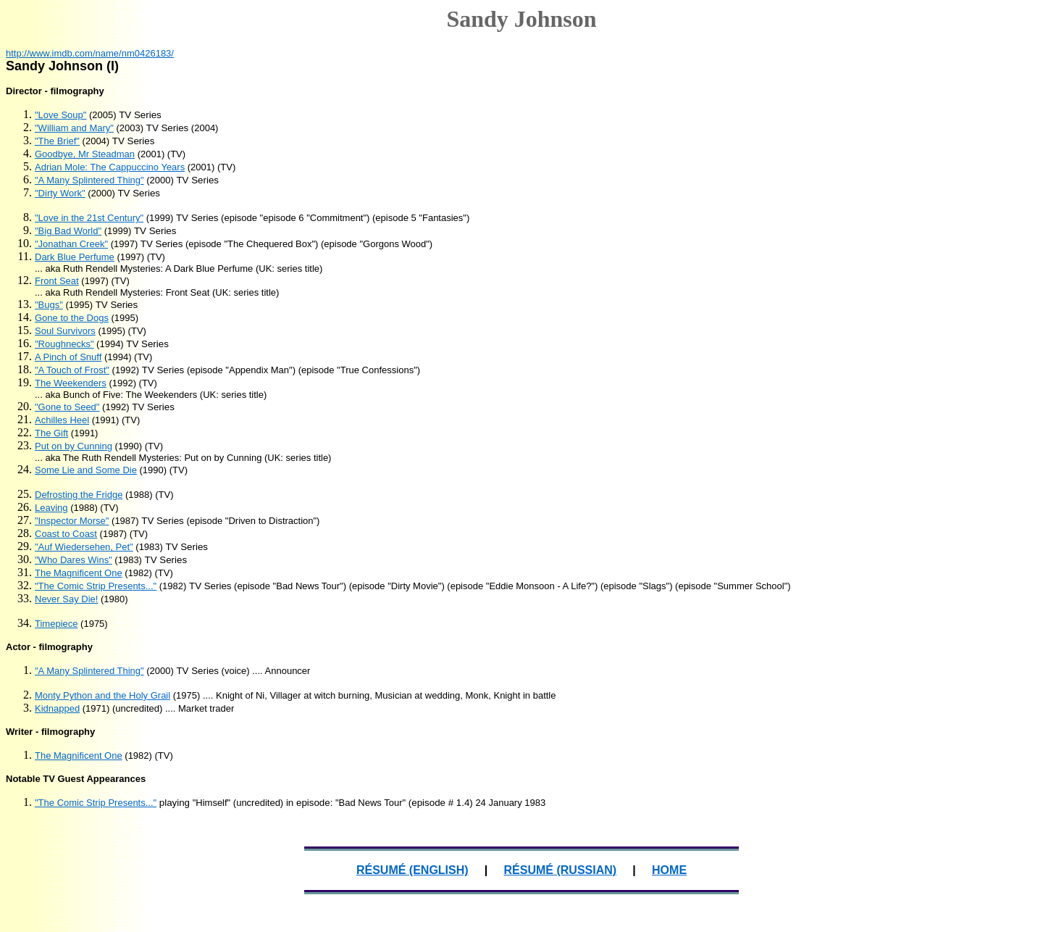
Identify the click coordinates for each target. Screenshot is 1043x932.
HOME (669, 870)
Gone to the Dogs (72, 317)
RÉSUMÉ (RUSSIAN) (560, 870)
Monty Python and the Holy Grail (102, 695)
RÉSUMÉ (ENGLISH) (412, 870)
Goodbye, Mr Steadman (85, 154)
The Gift (51, 433)
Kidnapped (57, 708)
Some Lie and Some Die (86, 470)
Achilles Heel (62, 420)
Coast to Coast (66, 533)
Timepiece (56, 623)
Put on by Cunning (73, 446)
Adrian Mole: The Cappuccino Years (110, 167)
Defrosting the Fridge (78, 494)
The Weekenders (70, 383)
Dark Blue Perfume (74, 256)
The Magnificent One (78, 572)
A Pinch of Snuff (68, 356)
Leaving (51, 507)
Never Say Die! (66, 599)
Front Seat (57, 280)
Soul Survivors (65, 330)
